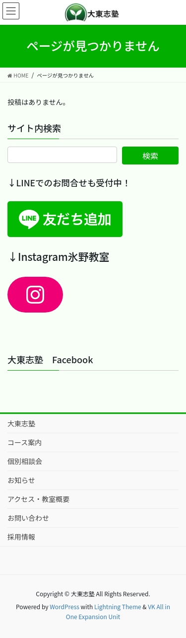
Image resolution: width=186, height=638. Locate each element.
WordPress (64, 606)
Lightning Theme (117, 606)
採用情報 (21, 537)
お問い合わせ (28, 518)
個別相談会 (24, 461)
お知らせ (21, 480)
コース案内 (24, 442)
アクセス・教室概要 (38, 499)
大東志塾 (21, 423)
